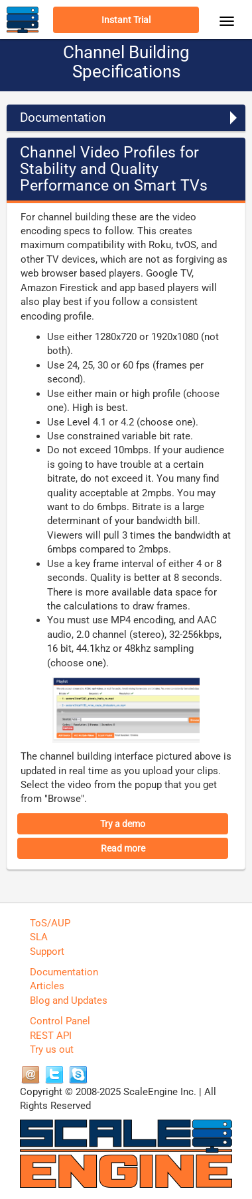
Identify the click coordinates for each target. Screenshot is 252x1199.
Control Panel (60, 1021)
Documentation (64, 972)
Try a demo (122, 824)
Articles (47, 986)
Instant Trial (126, 20)
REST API (51, 1036)
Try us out (52, 1049)
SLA (39, 937)
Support (47, 951)
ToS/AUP (50, 923)
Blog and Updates (68, 1000)
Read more (123, 848)
